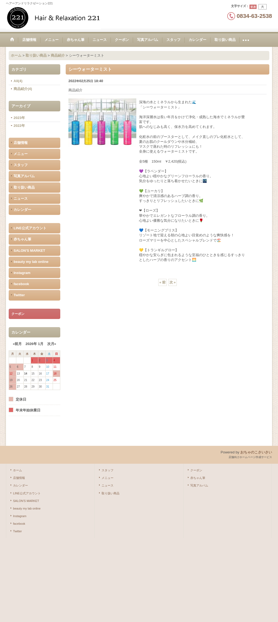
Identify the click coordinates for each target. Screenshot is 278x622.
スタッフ (21, 165)
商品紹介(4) (23, 89)
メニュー (21, 154)
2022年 (19, 126)
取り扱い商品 (24, 187)
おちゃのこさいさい (256, 452)
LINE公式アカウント (30, 228)
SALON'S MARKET (29, 251)
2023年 (19, 118)
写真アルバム (24, 176)
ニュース (21, 198)
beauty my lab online (31, 262)
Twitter (19, 295)
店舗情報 (21, 143)
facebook (21, 284)
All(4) (18, 81)
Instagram (22, 273)
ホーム (17, 470)
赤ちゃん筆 (22, 239)
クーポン (196, 470)
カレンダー (22, 210)
